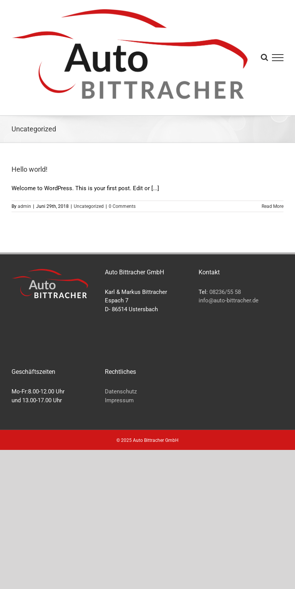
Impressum (119, 400)
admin (24, 206)
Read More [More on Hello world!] (272, 206)
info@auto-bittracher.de (229, 300)
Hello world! (30, 169)
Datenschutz (121, 391)
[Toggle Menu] (278, 57)
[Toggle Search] (264, 57)
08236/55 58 (225, 292)
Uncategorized (89, 206)
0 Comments (122, 206)
